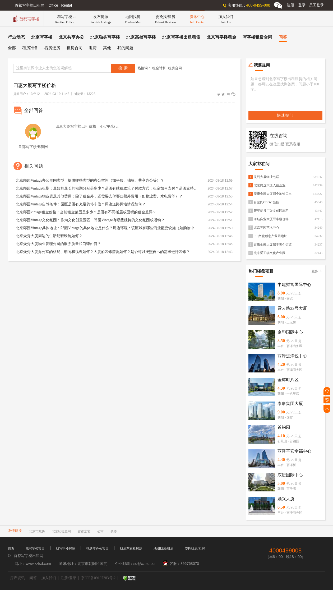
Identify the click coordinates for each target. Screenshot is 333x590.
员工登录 (316, 5)
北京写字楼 (41, 37)
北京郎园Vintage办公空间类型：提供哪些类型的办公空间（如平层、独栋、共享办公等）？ (90, 180)
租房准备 (30, 48)
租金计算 (159, 68)
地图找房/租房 (163, 548)
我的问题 (125, 48)
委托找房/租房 (195, 548)
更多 (317, 271)
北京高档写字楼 (141, 37)
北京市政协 (37, 531)
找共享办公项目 (97, 548)
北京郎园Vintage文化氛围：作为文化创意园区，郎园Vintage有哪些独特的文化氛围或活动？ (90, 220)
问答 (283, 37)
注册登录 (296, 5)
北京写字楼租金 (221, 37)
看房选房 (52, 48)
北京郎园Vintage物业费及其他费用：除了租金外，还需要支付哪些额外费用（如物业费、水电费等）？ (99, 196)
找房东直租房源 (131, 548)
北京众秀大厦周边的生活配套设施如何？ (49, 236)
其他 (107, 48)
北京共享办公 (71, 37)
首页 (11, 548)
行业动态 (16, 37)
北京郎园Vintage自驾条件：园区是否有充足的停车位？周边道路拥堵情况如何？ (81, 204)
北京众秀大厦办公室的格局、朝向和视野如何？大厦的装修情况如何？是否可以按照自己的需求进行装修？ (103, 252)
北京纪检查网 (61, 531)
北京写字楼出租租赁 (181, 37)
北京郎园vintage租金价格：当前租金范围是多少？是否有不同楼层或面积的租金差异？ (86, 212)
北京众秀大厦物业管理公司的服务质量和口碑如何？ (58, 244)
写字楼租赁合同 (257, 37)
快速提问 (285, 115)
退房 (93, 48)
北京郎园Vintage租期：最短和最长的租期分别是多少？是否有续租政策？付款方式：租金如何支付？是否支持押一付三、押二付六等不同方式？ (107, 188)
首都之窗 (84, 531)
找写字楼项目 (35, 548)
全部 (12, 48)
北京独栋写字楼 (105, 37)
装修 (113, 531)
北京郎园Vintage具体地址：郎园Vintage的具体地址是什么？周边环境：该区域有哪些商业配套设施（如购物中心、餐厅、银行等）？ (107, 228)
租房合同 (74, 48)
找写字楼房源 (65, 548)
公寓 (100, 531)
